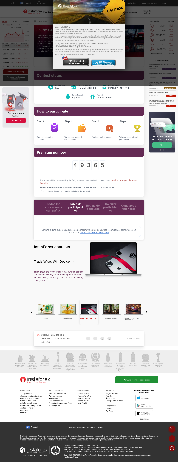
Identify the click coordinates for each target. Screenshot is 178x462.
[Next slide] (146, 312)
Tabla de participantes (75, 207)
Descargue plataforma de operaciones (144, 391)
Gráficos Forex (25, 410)
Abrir (162, 145)
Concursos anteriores (128, 207)
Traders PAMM (83, 401)
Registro (109, 396)
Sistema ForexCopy (84, 396)
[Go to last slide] (32, 312)
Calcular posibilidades (110, 207)
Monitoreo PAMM (83, 398)
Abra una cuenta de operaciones (137, 380)
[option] (162, 132)
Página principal (112, 393)
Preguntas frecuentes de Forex (60, 403)
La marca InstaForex (76, 427)
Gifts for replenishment (28, 403)
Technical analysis (170, 88)
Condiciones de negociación (30, 405)
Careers (109, 409)
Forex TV (23, 413)
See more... (144, 419)
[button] (44, 312)
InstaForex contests (52, 247)
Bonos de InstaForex (28, 401)
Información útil (54, 398)
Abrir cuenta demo (55, 396)
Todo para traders (27, 393)
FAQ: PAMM (82, 403)
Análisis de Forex (26, 408)
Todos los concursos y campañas (53, 207)
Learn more (16, 120)
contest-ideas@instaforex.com (94, 233)
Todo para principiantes (57, 393)
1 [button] (161, 150)
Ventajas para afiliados (114, 401)
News (170, 95)
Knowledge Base (55, 405)
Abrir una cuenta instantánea (31, 396)
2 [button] (163, 150)
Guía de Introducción (56, 401)
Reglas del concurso (93, 207)
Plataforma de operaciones (30, 398)
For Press (109, 411)
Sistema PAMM (83, 393)
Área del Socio (111, 398)
